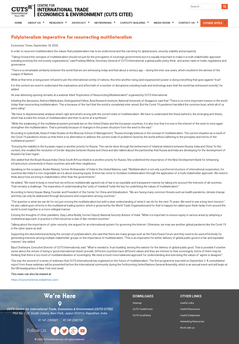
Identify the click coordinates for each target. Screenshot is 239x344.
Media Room (162, 22)
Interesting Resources (192, 321)
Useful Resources (190, 309)
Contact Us (187, 22)
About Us (34, 22)
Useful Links (187, 303)
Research (56, 22)
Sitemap (137, 303)
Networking (103, 22)
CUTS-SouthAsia (142, 315)
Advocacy (79, 22)
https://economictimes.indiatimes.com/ (35, 279)
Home (18, 22)
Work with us (187, 327)
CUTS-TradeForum (143, 309)
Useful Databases (190, 315)
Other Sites (212, 23)
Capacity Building (132, 22)
